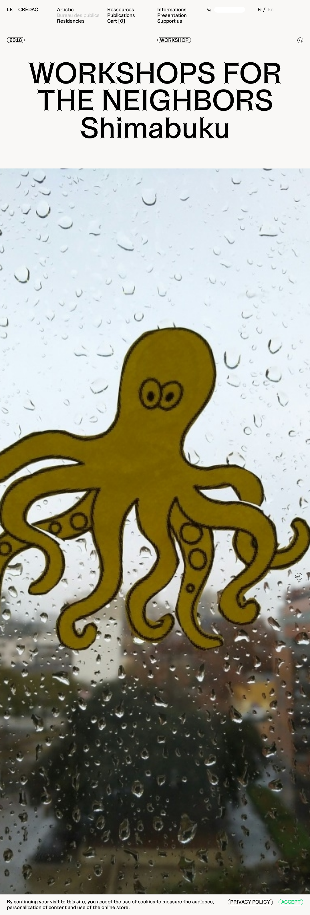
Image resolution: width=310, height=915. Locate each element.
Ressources (120, 9)
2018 (15, 40)
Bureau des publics (78, 15)
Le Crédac (22, 9)
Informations (171, 9)
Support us (169, 20)
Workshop (174, 40)
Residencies (71, 20)
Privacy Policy (250, 901)
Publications (121, 15)
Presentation (172, 15)
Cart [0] (116, 20)
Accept (291, 901)
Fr (260, 9)
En (271, 9)
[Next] (299, 576)
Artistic (65, 9)
